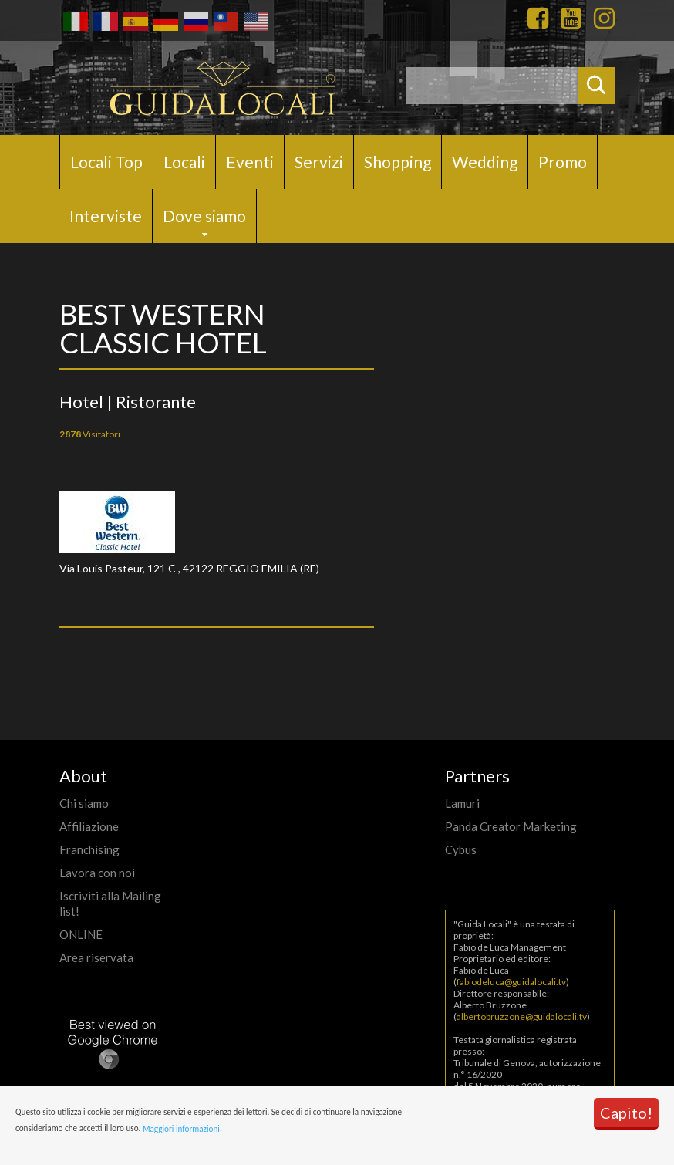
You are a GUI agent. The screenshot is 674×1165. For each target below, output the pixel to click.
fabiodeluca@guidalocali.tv (511, 982)
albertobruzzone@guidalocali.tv (522, 1016)
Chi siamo (84, 803)
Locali (184, 161)
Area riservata (96, 957)
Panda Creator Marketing (511, 826)
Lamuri (462, 803)
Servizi (319, 161)
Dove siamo (204, 215)
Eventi (250, 161)
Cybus (461, 849)
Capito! (626, 1112)
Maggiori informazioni (181, 1128)
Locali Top (106, 161)
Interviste (105, 215)
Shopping (397, 161)
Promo (562, 161)
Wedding (484, 161)
